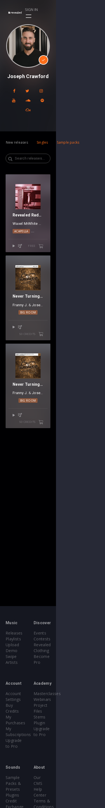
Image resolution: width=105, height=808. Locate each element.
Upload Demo (19, 644)
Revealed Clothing (75, 644)
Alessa (55, 263)
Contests (66, 638)
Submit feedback (74, 771)
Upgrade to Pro (20, 711)
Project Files (70, 699)
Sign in (80, 9)
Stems (64, 705)
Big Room (52, 401)
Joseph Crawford (51, 393)
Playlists (13, 638)
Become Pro (70, 650)
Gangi (43, 263)
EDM (53, 270)
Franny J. (24, 393)
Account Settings (22, 687)
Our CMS (66, 748)
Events (64, 633)
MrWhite (31, 263)
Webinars (67, 693)
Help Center (69, 754)
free (84, 286)
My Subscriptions (22, 705)
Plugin (64, 711)
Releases (14, 633)
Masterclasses (71, 687)
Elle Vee (81, 393)
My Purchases (19, 699)
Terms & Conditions (77, 760)
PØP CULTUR (72, 263)
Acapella (39, 270)
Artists (12, 656)
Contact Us (68, 777)
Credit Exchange (21, 765)
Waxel (18, 263)
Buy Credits (16, 693)
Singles (42, 133)
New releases (17, 133)
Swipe (11, 650)
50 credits (80, 416)
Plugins (12, 760)
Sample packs (68, 133)
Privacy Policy (71, 765)
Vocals (67, 270)
